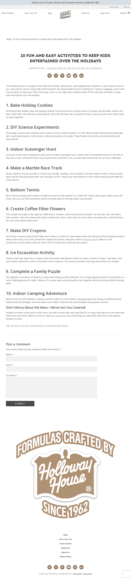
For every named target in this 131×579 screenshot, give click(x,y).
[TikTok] (75, 567)
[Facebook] (49, 567)
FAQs (65, 535)
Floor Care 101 (65, 539)
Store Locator (65, 543)
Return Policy (65, 556)
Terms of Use (87, 574)
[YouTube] (69, 567)
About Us (65, 552)
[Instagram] (56, 567)
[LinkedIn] (81, 567)
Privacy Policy (77, 574)
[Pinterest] (62, 567)
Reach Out (65, 548)
